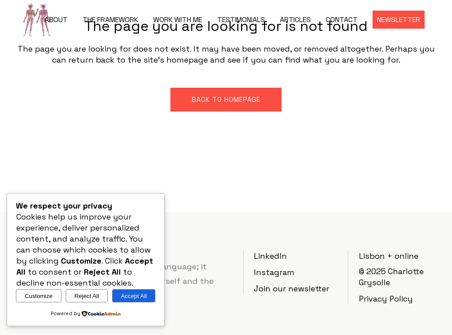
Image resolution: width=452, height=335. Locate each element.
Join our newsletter (291, 288)
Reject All (87, 296)
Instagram (274, 272)
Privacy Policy (386, 299)
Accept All (134, 296)
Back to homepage (226, 99)
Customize (39, 296)
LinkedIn (270, 256)
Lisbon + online (388, 256)
